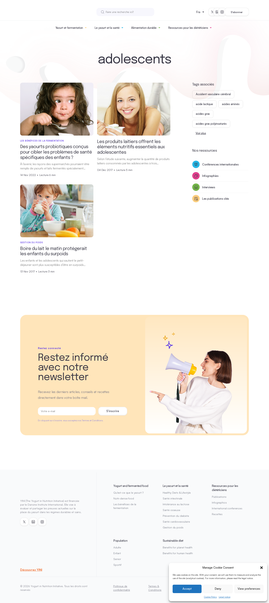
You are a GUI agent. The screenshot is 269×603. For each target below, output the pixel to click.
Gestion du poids (173, 527)
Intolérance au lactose (176, 504)
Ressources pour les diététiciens (188, 28)
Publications (219, 496)
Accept (187, 588)
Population (120, 540)
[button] (261, 568)
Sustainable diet (173, 540)
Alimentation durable (144, 28)
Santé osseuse (171, 510)
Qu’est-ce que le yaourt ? (128, 492)
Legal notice (224, 597)
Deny (218, 588)
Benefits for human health (178, 553)
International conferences (227, 508)
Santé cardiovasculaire (176, 521)
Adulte (117, 547)
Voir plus (201, 133)
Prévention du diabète (176, 515)
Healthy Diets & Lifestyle (177, 492)
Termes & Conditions (155, 587)
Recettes (217, 514)
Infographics (219, 502)
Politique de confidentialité (121, 587)
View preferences (249, 588)
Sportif (117, 564)
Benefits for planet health (177, 547)
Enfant (117, 553)
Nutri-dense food (123, 498)
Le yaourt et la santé (107, 28)
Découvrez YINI (31, 570)
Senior (117, 559)
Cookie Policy (210, 597)
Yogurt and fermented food (130, 486)
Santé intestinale (173, 498)
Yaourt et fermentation (69, 28)
